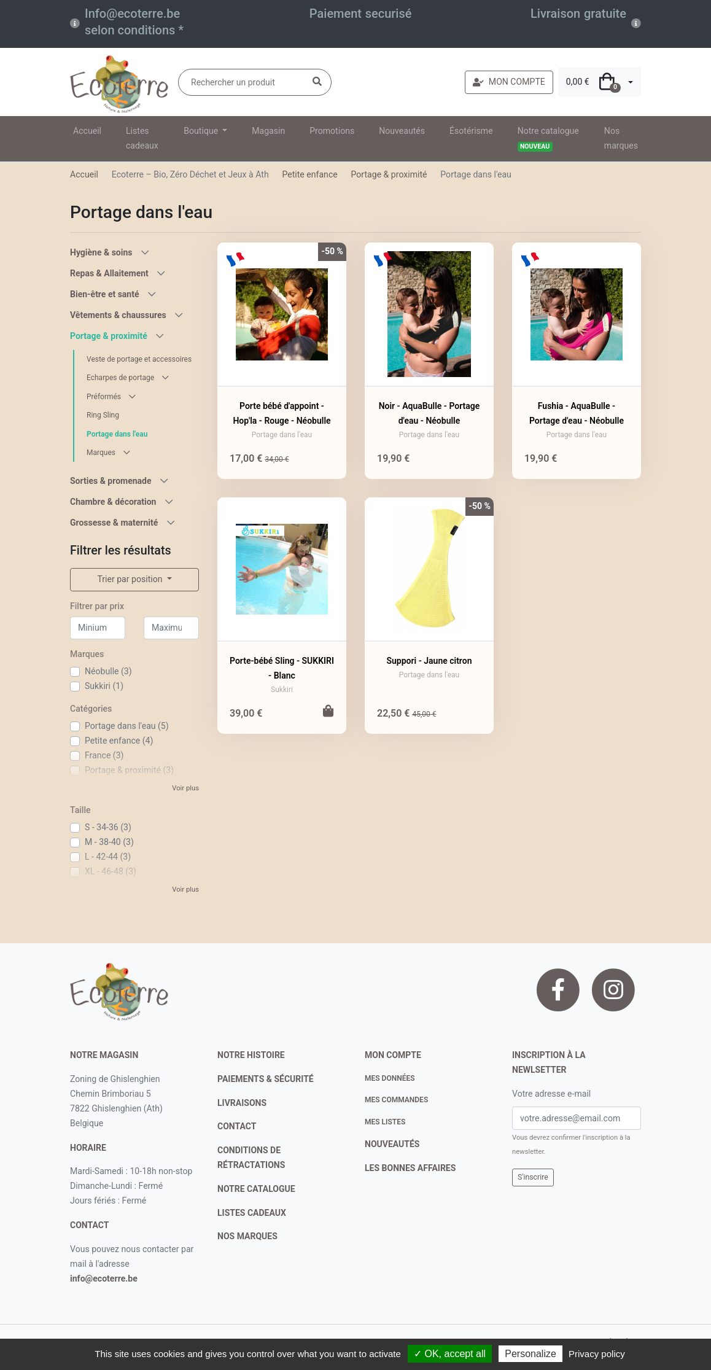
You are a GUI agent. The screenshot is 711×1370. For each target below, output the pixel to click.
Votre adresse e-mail (551, 1094)
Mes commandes (396, 1100)
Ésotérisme (471, 131)
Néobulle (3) (108, 671)
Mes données (390, 1078)
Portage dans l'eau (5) (127, 726)
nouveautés (392, 1144)
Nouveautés (402, 131)
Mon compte (393, 1055)
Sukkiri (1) (104, 686)
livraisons (241, 1103)
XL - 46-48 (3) (110, 871)
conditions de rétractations (251, 1157)
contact (89, 1225)
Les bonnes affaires (410, 1168)
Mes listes (385, 1122)
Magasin (268, 131)
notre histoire (251, 1055)
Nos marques (621, 138)
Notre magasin (104, 1055)
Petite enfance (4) (119, 740)
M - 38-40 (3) (109, 842)
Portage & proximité (389, 174)
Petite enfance (309, 174)
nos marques (247, 1236)
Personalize (530, 1354)
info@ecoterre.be (104, 1278)
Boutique (202, 131)
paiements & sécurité (265, 1079)
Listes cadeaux (142, 138)
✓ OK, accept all (450, 1354)
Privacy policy (597, 1354)
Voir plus (185, 788)
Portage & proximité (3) (129, 770)
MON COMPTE (509, 82)
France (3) (104, 755)
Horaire (88, 1148)
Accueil (87, 131)
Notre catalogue (548, 139)
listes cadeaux (251, 1213)
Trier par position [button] (131, 579)
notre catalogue (256, 1189)
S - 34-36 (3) (108, 827)
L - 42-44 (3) (108, 857)
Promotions (331, 131)
